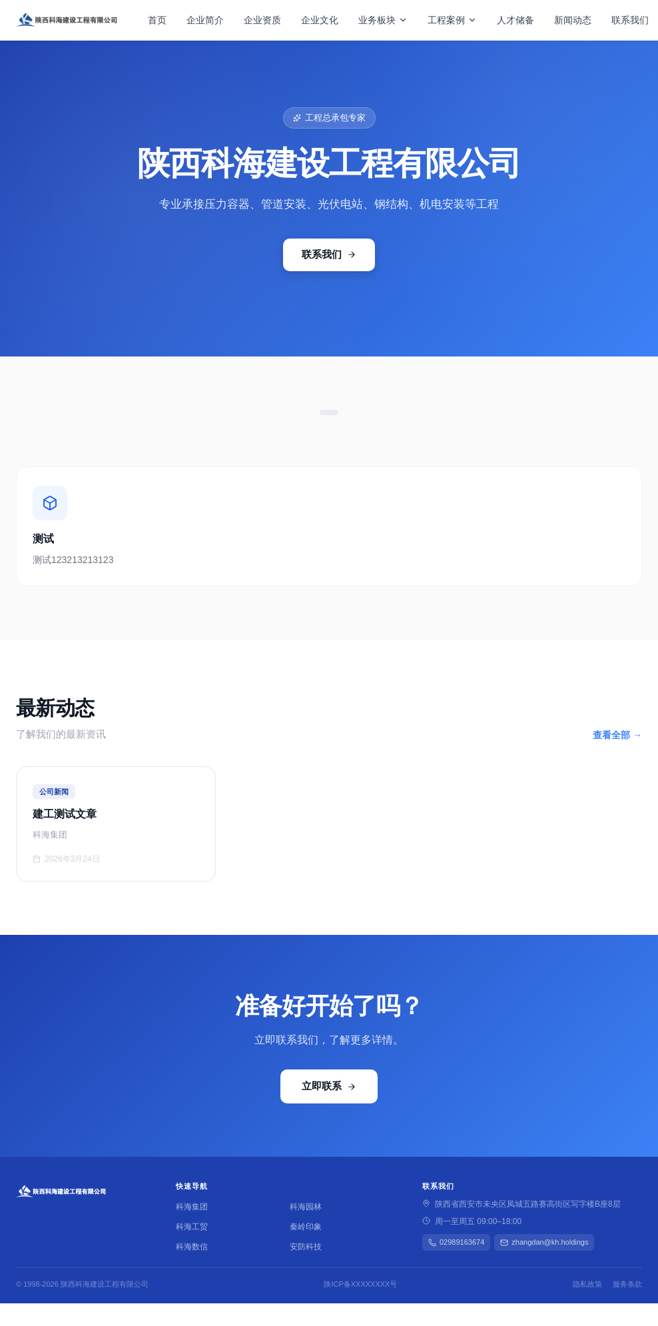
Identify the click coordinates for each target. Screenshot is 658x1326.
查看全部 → (617, 735)
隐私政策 (587, 1284)
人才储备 (515, 20)
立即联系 (329, 1085)
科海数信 (192, 1246)
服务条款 (627, 1284)
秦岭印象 (306, 1226)
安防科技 (306, 1246)
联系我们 (630, 20)
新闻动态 (572, 20)
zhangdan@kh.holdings (544, 1242)
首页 (157, 20)
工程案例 (452, 20)
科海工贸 (192, 1226)
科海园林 (306, 1206)
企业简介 (205, 20)
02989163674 (456, 1242)
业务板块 (383, 20)
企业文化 (319, 20)
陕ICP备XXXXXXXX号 (360, 1284)
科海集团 (192, 1206)
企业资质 (262, 20)
